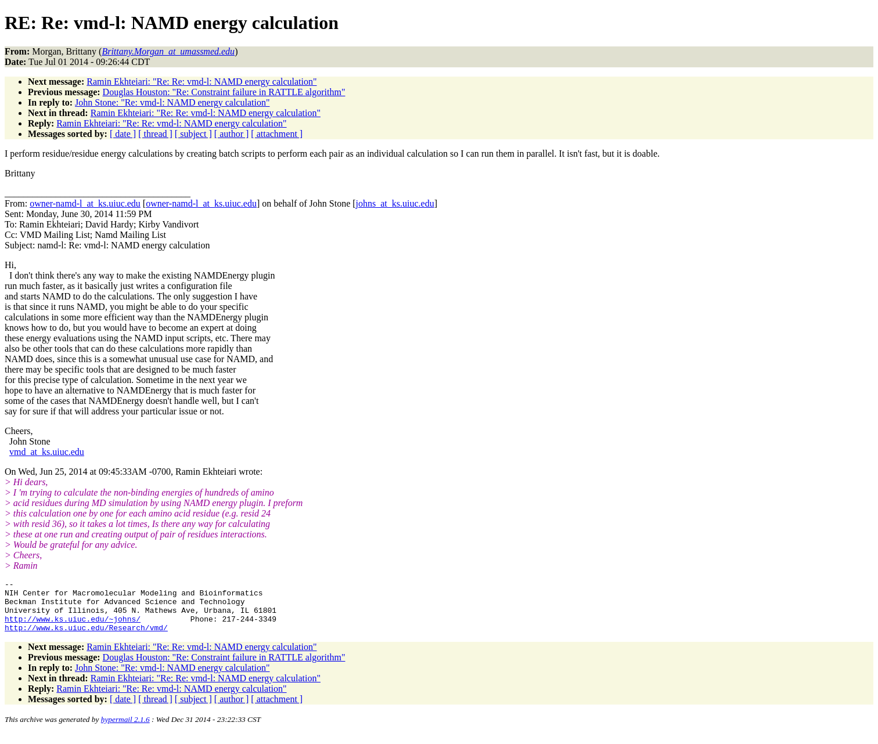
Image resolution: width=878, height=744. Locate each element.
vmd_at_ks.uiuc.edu (46, 452)
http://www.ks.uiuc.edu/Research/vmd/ (86, 638)
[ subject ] (193, 134)
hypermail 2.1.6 (125, 729)
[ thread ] (155, 134)
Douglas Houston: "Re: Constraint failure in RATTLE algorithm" (224, 92)
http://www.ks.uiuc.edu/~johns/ (73, 627)
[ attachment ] (277, 134)
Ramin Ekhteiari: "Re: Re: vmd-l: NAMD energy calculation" (201, 81)
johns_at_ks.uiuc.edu (395, 203)
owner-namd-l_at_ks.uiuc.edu (85, 203)
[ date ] (123, 134)
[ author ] (231, 134)
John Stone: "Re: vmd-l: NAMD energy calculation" (172, 102)
